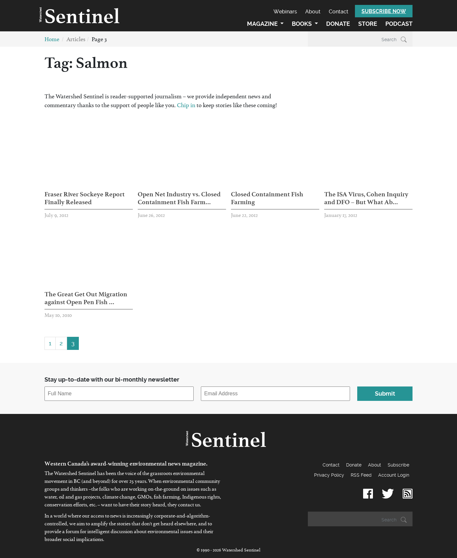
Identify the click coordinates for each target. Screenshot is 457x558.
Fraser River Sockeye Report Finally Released (84, 198)
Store (367, 23)
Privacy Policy (329, 475)
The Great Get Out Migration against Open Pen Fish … (85, 298)
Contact (338, 11)
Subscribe (398, 465)
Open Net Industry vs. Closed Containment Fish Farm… (179, 198)
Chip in (187, 106)
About (313, 11)
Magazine (263, 23)
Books (302, 23)
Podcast (399, 23)
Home (51, 40)
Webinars (285, 11)
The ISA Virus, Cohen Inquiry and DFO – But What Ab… (366, 198)
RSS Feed (361, 475)
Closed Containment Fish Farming (267, 198)
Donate (338, 23)
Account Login (393, 475)
